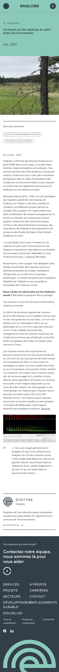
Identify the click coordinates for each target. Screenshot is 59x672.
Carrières (39, 590)
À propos (38, 584)
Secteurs (11, 596)
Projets (10, 590)
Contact (38, 596)
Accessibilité (48, 619)
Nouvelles (12, 613)
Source (46, 408)
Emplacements (43, 602)
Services (11, 584)
